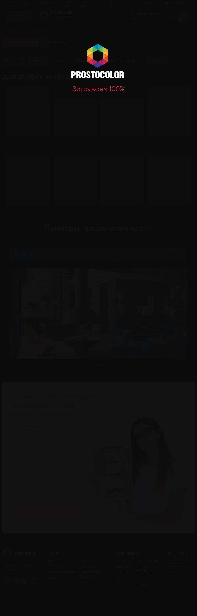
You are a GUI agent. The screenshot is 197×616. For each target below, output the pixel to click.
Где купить (27, 4)
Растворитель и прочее (121, 60)
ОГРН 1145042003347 (101, 594)
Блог (133, 3)
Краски (61, 60)
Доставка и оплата (66, 4)
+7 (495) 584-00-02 (145, 14)
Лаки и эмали (84, 60)
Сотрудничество (45, 3)
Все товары (14, 61)
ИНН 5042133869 (130, 594)
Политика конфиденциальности (64, 594)
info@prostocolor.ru (178, 3)
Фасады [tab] (150, 254)
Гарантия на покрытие (86, 4)
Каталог (18, 15)
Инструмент (158, 60)
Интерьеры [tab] (23, 254)
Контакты (146, 3)
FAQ (124, 3)
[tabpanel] (98, 322)
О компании (12, 4)
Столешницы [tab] (75, 254)
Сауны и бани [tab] (174, 254)
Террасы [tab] (48, 254)
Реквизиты (154, 594)
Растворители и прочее (89, 574)
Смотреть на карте (178, 572)
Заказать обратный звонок (147, 19)
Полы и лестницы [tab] (125, 254)
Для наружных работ (58, 42)
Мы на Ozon (111, 4)
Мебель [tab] (100, 254)
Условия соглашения (179, 594)
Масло (38, 61)
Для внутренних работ (61, 572)
